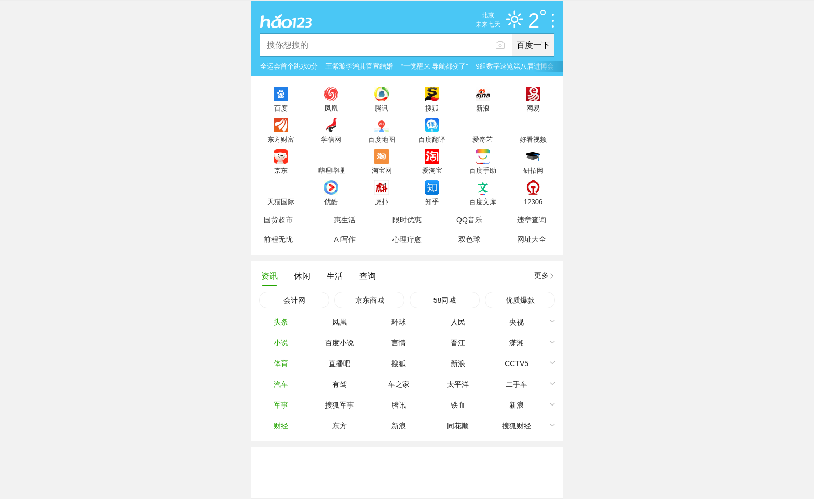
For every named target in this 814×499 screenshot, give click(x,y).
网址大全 (531, 239)
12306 (533, 201)
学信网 (331, 139)
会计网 (294, 300)
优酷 (331, 201)
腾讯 (381, 108)
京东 (281, 170)
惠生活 (345, 219)
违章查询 (531, 219)
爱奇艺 (482, 139)
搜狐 (432, 108)
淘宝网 (382, 170)
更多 (541, 275)
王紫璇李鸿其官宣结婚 (359, 66)
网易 (533, 108)
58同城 (444, 300)
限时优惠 (407, 219)
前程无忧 (278, 239)
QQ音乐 (469, 219)
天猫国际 (280, 201)
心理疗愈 (407, 239)
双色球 (469, 239)
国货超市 (278, 219)
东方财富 (280, 139)
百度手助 (482, 170)
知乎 (432, 201)
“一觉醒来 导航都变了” (434, 66)
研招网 (533, 170)
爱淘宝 (432, 170)
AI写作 (344, 239)
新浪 (483, 108)
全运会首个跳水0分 (289, 66)
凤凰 (331, 108)
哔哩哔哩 (331, 170)
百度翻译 (431, 139)
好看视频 (533, 139)
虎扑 (381, 201)
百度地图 (381, 139)
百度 (281, 108)
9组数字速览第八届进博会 (515, 66)
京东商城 (369, 300)
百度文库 (482, 201)
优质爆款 (520, 300)
